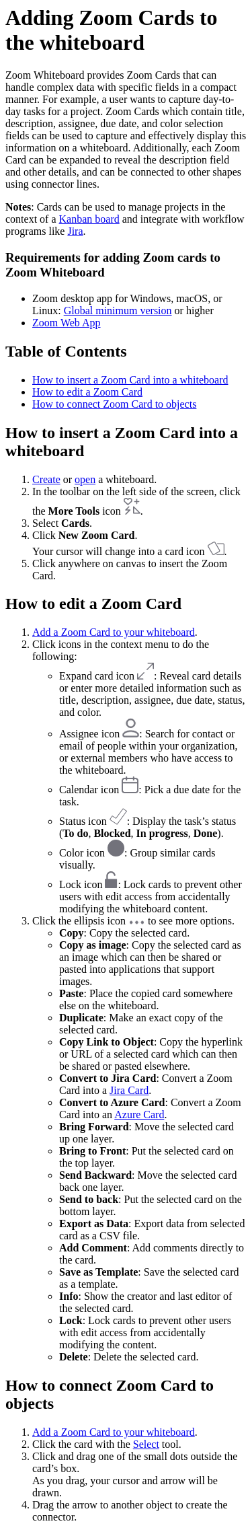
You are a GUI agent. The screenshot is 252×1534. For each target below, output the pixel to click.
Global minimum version (118, 310)
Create (46, 479)
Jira (75, 231)
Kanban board (89, 219)
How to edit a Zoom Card (87, 392)
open (85, 479)
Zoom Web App (66, 322)
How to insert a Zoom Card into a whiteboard (130, 380)
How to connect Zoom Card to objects (114, 404)
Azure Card (139, 1114)
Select (146, 1444)
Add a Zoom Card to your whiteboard (113, 632)
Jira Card (129, 1090)
